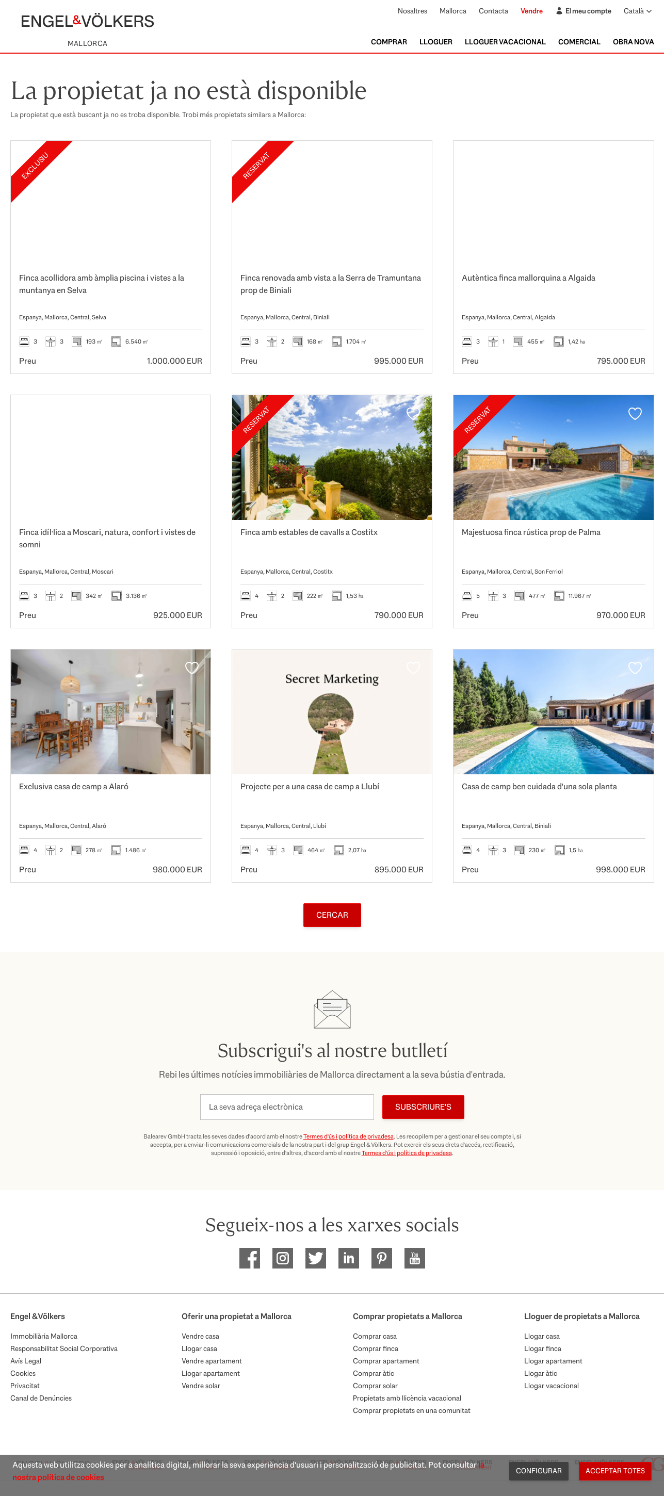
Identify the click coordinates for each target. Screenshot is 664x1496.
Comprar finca (375, 1348)
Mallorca (453, 10)
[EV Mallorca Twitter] (315, 1258)
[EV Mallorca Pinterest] (381, 1258)
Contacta (493, 10)
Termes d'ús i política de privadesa (348, 1136)
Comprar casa (375, 1336)
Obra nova (633, 41)
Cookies (23, 1373)
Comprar (389, 41)
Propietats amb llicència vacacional (407, 1398)
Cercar (332, 914)
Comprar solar (375, 1385)
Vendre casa (200, 1336)
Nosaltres (412, 10)
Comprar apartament (386, 1360)
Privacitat (25, 1385)
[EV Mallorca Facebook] (249, 1258)
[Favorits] (192, 159)
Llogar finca (542, 1348)
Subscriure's (423, 1106)
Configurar (539, 1470)
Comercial (579, 41)
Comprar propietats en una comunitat (412, 1410)
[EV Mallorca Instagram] (282, 1258)
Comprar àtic (373, 1373)
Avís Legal (25, 1360)
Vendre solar (201, 1385)
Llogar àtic (540, 1373)
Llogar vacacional (551, 1385)
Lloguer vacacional (505, 41)
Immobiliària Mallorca (43, 1336)
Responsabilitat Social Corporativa (64, 1348)
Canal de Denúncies (41, 1398)
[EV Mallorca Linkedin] (348, 1258)
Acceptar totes (615, 1470)
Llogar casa (199, 1348)
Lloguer (435, 41)
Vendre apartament (212, 1360)
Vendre (532, 10)
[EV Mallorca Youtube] (414, 1258)
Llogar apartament (211, 1373)
